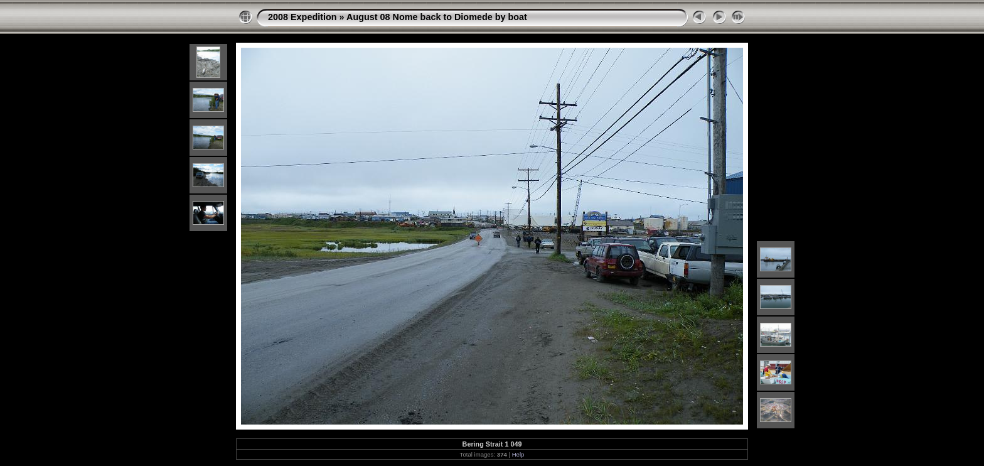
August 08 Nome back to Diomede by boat (436, 17)
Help (518, 454)
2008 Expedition (302, 17)
